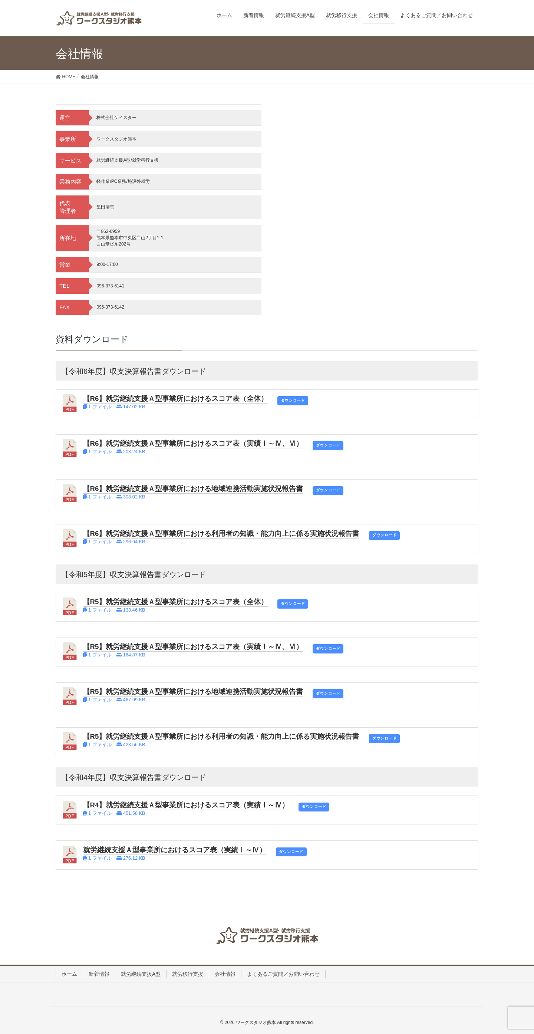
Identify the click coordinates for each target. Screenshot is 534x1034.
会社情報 (225, 974)
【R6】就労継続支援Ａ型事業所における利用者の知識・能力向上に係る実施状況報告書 (221, 533)
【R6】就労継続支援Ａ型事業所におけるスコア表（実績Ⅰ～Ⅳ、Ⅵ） (193, 443)
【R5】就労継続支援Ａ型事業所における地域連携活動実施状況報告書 (193, 691)
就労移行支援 (187, 974)
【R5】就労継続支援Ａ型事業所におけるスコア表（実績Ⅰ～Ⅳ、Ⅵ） (193, 647)
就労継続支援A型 (141, 974)
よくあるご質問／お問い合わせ (283, 974)
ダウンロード (293, 400)
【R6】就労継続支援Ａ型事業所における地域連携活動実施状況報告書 (193, 489)
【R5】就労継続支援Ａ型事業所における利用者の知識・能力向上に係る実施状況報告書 (221, 736)
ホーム (69, 974)
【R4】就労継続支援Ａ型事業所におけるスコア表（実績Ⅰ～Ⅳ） (186, 805)
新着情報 (99, 974)
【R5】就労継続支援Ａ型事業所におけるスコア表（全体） (175, 602)
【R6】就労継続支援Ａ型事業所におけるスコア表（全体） (175, 398)
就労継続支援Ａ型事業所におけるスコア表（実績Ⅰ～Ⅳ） (174, 850)
